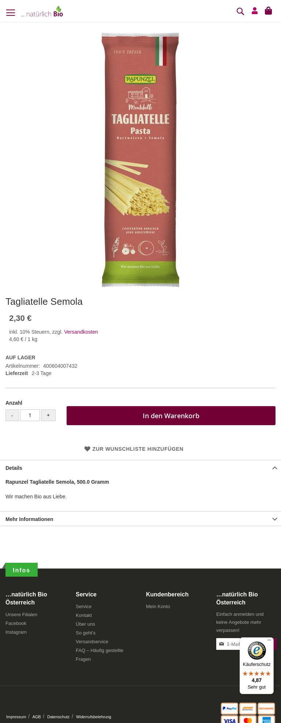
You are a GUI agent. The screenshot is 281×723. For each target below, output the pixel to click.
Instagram (16, 632)
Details (13, 468)
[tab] (140, 467)
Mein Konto (158, 606)
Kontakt (84, 615)
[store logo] (42, 10)
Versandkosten (81, 332)
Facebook (15, 623)
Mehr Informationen (29, 519)
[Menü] (269, 641)
